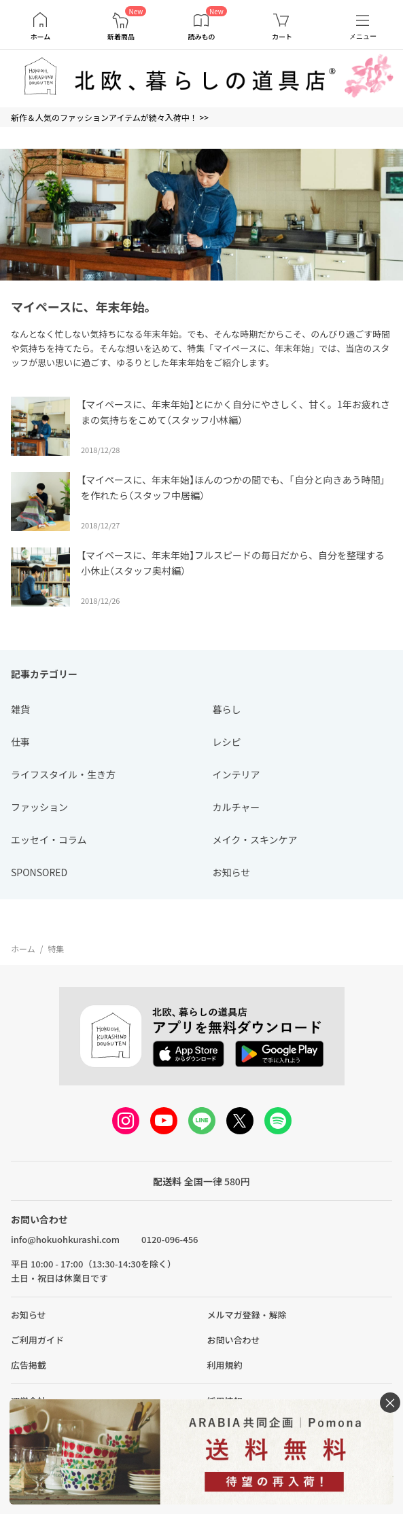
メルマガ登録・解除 (247, 1314)
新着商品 (121, 37)
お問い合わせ (233, 1339)
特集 (56, 948)
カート (282, 37)
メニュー (362, 36)
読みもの (201, 37)
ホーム (40, 37)
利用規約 (225, 1364)
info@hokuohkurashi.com (65, 1239)
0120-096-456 (169, 1239)
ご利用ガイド (37, 1339)
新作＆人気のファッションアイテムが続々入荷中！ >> (110, 117)
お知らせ (28, 1314)
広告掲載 (28, 1364)
